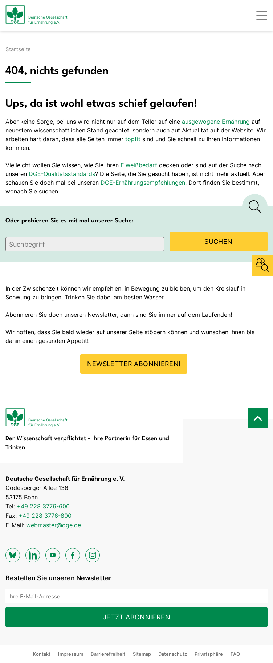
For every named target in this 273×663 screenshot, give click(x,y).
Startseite (18, 49)
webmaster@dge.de (53, 525)
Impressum (70, 654)
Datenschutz (172, 654)
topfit (132, 139)
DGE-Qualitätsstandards (62, 173)
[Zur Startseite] (36, 15)
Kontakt (41, 654)
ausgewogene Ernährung (216, 121)
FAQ (235, 654)
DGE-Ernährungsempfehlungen (143, 182)
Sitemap (142, 654)
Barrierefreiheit (108, 654)
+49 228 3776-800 (45, 515)
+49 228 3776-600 (43, 506)
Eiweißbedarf (139, 165)
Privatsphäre (209, 654)
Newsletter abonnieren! (134, 364)
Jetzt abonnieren (136, 617)
